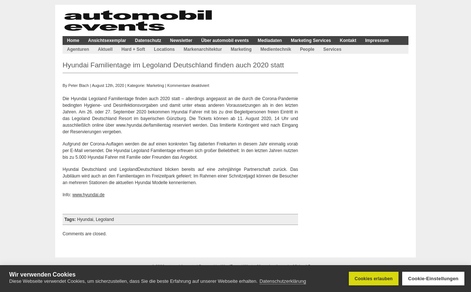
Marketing (241, 49)
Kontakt (348, 40)
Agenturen (78, 49)
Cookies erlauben (374, 278)
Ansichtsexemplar (107, 40)
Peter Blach (78, 85)
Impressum (377, 40)
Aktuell (105, 49)
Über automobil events (225, 40)
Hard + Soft (133, 49)
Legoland (105, 219)
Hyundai (85, 219)
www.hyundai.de (88, 194)
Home (73, 40)
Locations (164, 49)
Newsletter (181, 40)
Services (332, 49)
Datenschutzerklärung (282, 281)
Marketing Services (311, 40)
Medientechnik (276, 49)
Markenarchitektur (203, 49)
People (307, 49)
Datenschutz (148, 40)
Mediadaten (270, 40)
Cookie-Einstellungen (433, 278)
